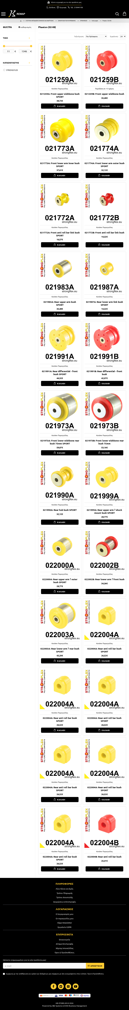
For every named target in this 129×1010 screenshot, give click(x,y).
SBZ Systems (57, 1006)
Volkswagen (95, 20)
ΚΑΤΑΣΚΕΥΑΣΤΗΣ (11, 62)
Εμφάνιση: (114, 36)
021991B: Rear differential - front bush (104, 373)
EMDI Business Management (75, 1006)
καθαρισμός (26, 27)
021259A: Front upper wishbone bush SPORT (60, 95)
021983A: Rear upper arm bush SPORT (60, 303)
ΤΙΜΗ (5, 38)
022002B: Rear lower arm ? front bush (104, 579)
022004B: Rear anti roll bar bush (104, 856)
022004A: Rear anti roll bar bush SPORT (104, 650)
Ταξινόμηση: (76, 36)
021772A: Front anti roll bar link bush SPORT (60, 234)
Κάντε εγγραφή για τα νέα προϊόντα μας (66, 2)
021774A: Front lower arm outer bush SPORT (104, 165)
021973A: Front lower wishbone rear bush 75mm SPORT (59, 442)
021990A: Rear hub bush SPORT (60, 510)
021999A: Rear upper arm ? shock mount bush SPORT (104, 511)
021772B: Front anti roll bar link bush (104, 232)
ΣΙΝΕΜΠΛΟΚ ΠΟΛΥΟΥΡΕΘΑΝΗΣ (67, 20)
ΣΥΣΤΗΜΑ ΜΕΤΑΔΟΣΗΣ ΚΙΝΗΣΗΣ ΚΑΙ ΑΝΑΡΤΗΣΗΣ (40, 20)
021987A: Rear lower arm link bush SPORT (104, 303)
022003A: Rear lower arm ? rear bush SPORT (59, 650)
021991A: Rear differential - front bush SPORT (60, 373)
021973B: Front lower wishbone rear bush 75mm (104, 442)
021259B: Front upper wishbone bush (104, 94)
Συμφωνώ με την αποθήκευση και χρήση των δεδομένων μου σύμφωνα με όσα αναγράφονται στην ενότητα (53, 973)
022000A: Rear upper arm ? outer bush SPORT (59, 581)
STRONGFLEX (83, 20)
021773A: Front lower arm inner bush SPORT (60, 165)
